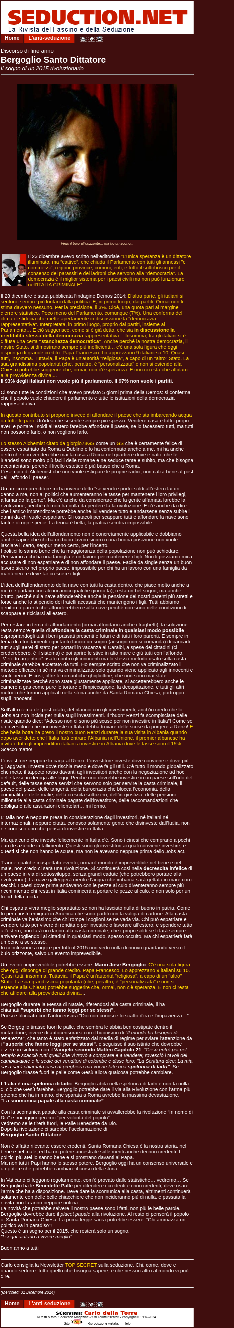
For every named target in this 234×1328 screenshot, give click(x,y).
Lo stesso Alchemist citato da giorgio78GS (47, 443)
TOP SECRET (81, 1265)
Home (12, 38)
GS (120, 443)
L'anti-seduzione (49, 38)
